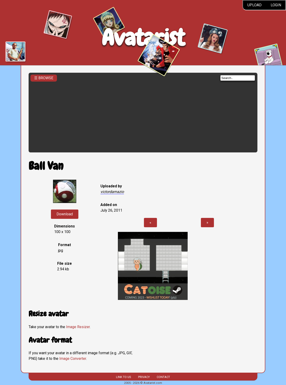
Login (276, 5)
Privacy (144, 377)
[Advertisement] (143, 115)
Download (65, 214)
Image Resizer (78, 327)
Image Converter (72, 358)
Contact (163, 377)
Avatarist (143, 37)
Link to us (123, 377)
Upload (254, 5)
